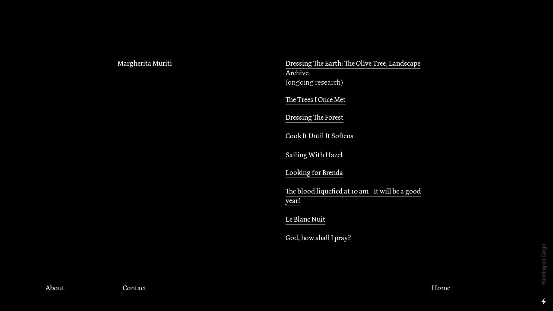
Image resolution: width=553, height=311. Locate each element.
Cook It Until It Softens (319, 136)
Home (441, 288)
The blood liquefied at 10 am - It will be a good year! (353, 196)
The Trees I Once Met (316, 100)
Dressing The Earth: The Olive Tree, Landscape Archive (353, 68)
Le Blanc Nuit (305, 219)
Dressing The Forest (314, 117)
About (54, 288)
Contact (134, 288)
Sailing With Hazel (314, 155)
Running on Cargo (544, 264)
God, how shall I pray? (318, 238)
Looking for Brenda (314, 173)
